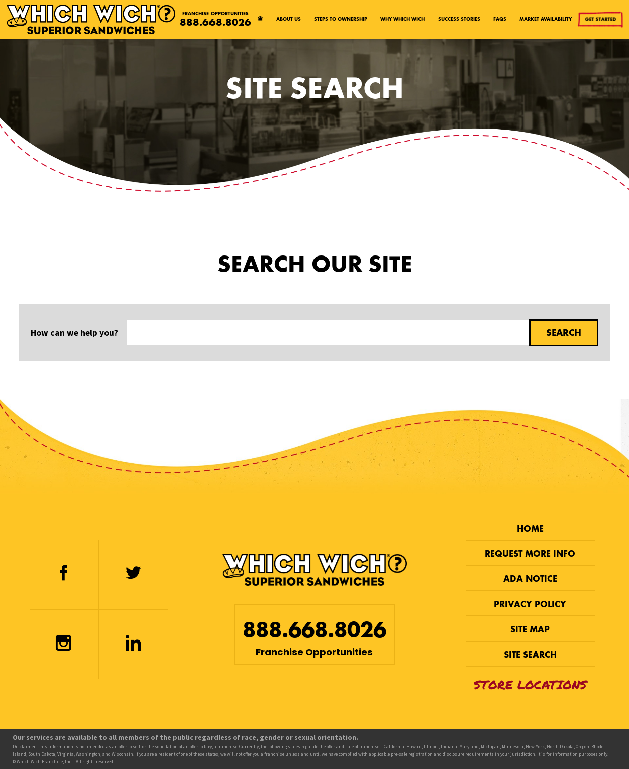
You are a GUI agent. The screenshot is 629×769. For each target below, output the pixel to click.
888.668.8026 (215, 22)
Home (530, 529)
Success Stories (459, 19)
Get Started (600, 19)
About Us (288, 19)
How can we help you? (74, 332)
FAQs (499, 19)
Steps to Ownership (340, 19)
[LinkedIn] (133, 644)
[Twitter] (133, 574)
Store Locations (530, 684)
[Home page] (260, 19)
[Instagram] (64, 644)
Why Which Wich (402, 19)
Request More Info (530, 554)
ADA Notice (530, 579)
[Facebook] (64, 574)
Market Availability (545, 19)
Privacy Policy (530, 604)
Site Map (530, 629)
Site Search (530, 655)
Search (563, 332)
